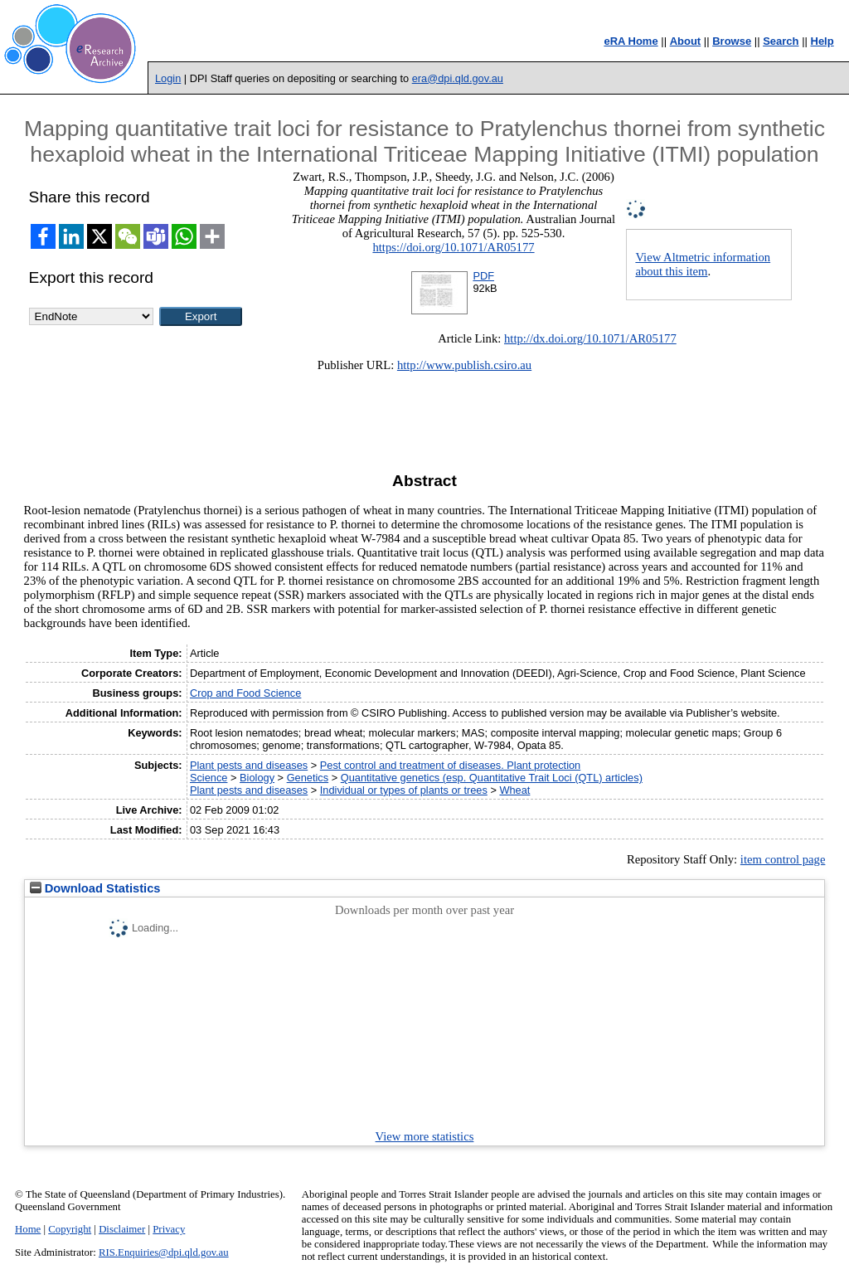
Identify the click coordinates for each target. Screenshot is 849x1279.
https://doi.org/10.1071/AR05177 (453, 247)
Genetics (308, 777)
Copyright (69, 1229)
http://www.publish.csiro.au (464, 365)
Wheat (514, 790)
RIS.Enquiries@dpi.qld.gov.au (164, 1252)
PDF (483, 276)
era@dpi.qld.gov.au (457, 78)
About (685, 41)
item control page (783, 859)
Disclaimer (122, 1229)
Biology (257, 777)
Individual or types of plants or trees (404, 790)
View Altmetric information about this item (702, 264)
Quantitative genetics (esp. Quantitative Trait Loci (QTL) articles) (492, 777)
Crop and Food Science (245, 693)
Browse (731, 41)
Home (28, 1229)
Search (780, 41)
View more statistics (425, 1136)
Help (822, 41)
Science (209, 777)
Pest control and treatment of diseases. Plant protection (450, 765)
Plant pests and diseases (249, 765)
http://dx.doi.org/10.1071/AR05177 (590, 338)
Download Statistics (95, 888)
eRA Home (630, 41)
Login (168, 78)
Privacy (169, 1229)
